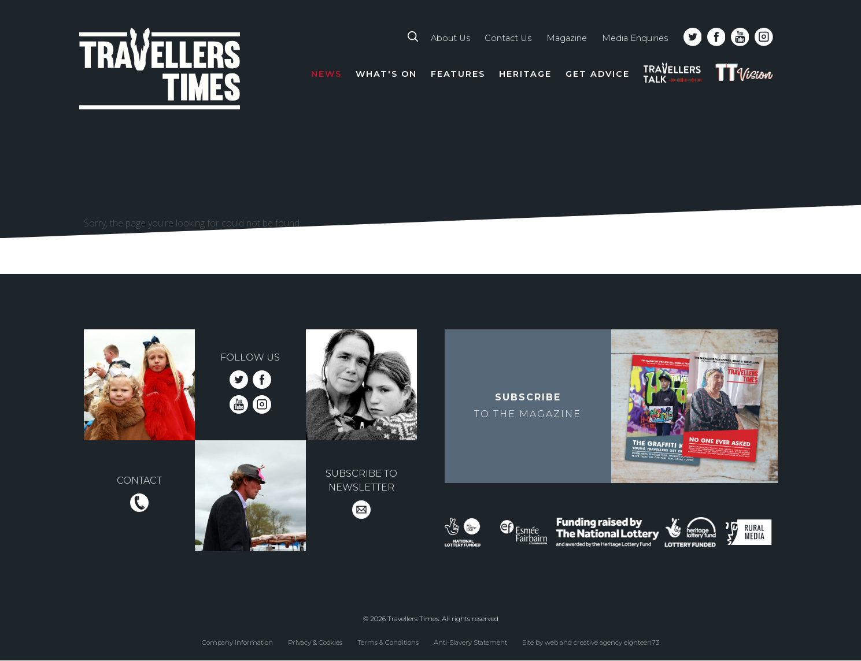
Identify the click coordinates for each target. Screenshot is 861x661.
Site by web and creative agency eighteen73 (590, 642)
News (326, 74)
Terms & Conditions (388, 642)
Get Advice (598, 74)
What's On (386, 74)
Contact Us (508, 38)
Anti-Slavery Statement (470, 642)
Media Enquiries (635, 38)
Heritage (525, 74)
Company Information (237, 642)
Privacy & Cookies (315, 642)
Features (458, 74)
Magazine (566, 38)
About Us (450, 38)
